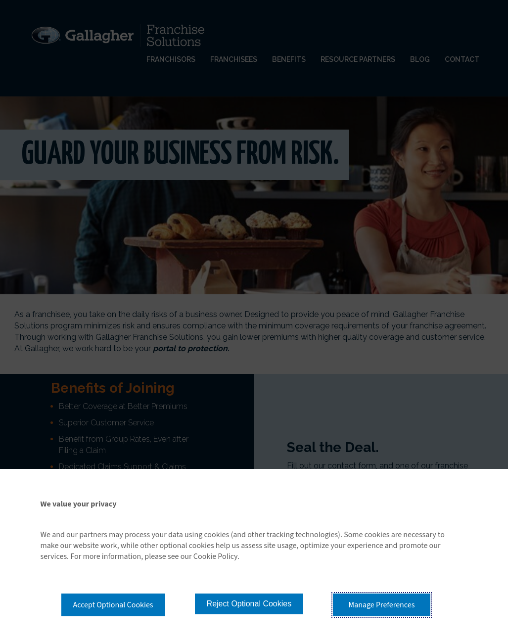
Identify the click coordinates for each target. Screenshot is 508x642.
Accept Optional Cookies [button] (113, 604)
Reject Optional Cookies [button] (249, 603)
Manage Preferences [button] (382, 604)
